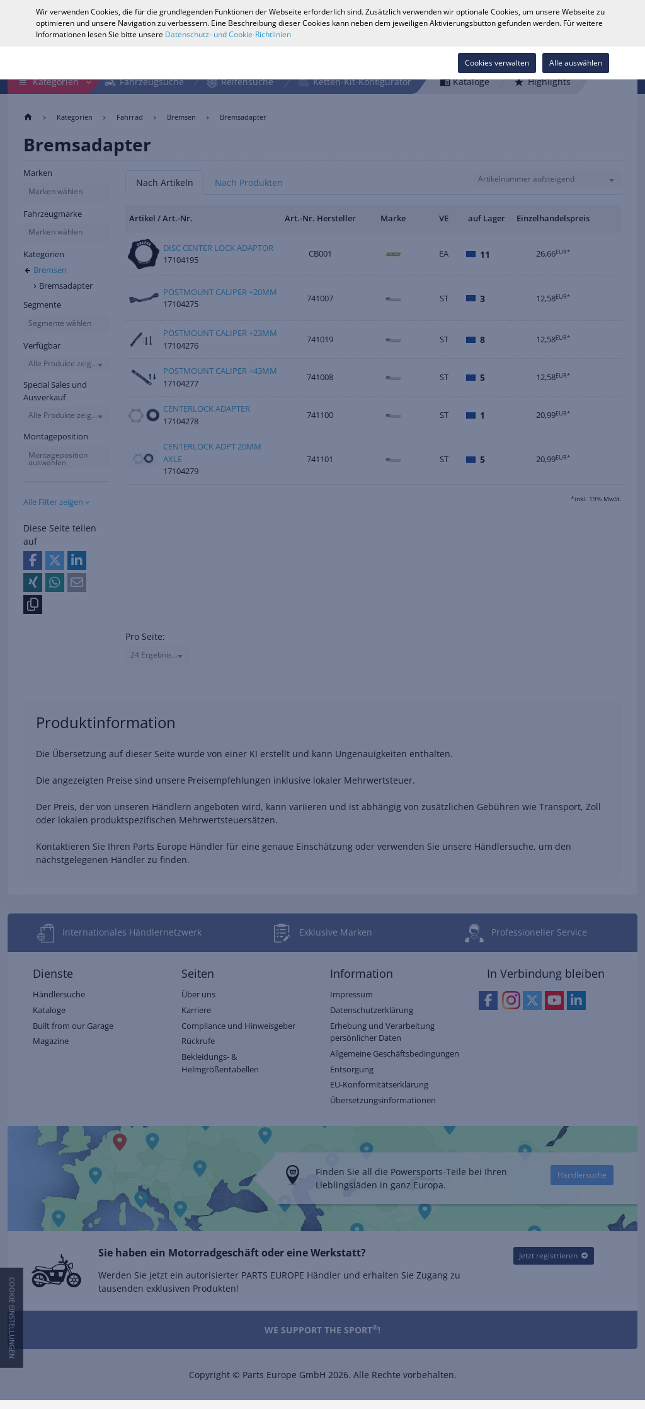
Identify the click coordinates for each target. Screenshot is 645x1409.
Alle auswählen (575, 62)
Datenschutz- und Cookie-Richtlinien (228, 34)
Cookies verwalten (497, 62)
